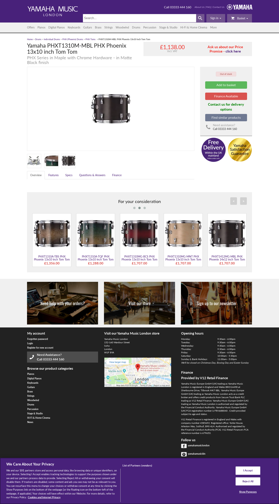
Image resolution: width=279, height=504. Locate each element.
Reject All (247, 481)
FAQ (208, 7)
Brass (98, 27)
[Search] (139, 18)
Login (30, 343)
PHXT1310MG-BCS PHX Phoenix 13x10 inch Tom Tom (139, 258)
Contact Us (218, 7)
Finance (117, 175)
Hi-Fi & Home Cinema (193, 27)
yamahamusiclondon (199, 445)
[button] (215, 18)
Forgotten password (37, 339)
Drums (136, 27)
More (213, 27)
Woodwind (122, 27)
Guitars (87, 27)
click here (233, 51)
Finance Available (226, 96)
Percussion (149, 27)
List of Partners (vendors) (137, 465)
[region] (139, 481)
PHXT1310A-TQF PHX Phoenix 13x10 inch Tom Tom (96, 258)
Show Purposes (248, 491)
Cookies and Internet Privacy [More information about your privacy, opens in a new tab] (44, 497)
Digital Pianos (56, 27)
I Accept (248, 470)
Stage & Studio (168, 27)
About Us (199, 7)
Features (53, 175)
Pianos (41, 27)
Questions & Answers (92, 175)
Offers (31, 27)
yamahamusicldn (196, 453)
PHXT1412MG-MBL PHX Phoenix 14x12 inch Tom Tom (227, 258)
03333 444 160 (53, 359)
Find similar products (226, 117)
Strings (108, 27)
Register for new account (40, 347)
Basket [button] (239, 18)
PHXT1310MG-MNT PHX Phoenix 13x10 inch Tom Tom (183, 258)
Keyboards (74, 27)
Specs (68, 175)
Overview (36, 175)
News (30, 422)
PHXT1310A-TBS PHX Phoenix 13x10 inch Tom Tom (52, 258)
